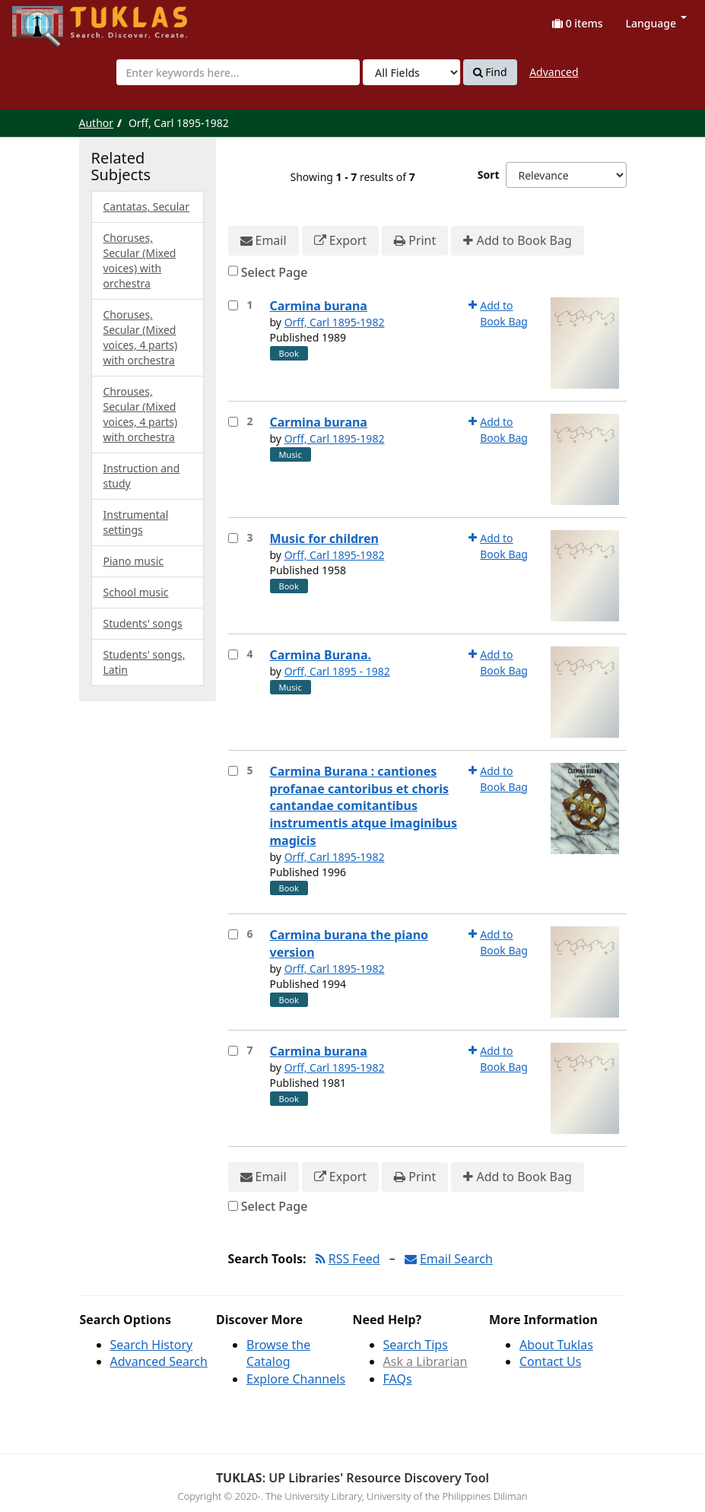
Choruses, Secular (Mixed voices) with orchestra (139, 260)
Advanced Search (159, 1361)
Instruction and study (141, 476)
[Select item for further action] (233, 305)
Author (96, 123)
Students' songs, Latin (144, 662)
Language (656, 23)
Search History (151, 1344)
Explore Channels (295, 1379)
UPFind (49, 19)
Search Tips (415, 1344)
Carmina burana (318, 305)
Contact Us (550, 1361)
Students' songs (143, 623)
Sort (489, 174)
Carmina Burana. (320, 654)
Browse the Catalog (278, 1353)
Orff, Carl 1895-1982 (334, 322)
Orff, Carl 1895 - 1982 (337, 671)
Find (490, 72)
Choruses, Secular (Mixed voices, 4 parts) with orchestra (140, 337)
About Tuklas (556, 1344)
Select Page (274, 272)
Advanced (553, 72)
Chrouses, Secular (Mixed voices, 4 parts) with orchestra (140, 414)
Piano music (133, 561)
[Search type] (411, 72)
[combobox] (238, 72)
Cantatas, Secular (146, 206)
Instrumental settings (136, 522)
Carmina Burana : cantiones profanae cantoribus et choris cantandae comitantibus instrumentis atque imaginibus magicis (364, 806)
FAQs (397, 1379)
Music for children (324, 538)
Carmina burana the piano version (349, 943)
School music (136, 592)
